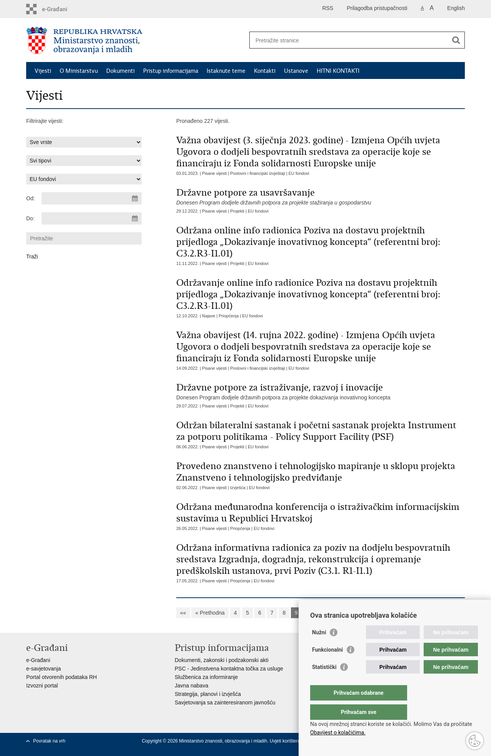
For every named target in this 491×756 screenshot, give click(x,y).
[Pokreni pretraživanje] (456, 40)
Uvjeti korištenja (287, 741)
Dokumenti (120, 70)
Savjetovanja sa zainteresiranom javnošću (225, 702)
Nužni (319, 648)
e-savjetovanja (43, 668)
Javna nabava (191, 685)
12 (340, 613)
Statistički (324, 682)
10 (310, 613)
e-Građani (38, 660)
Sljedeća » (380, 613)
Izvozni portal (42, 685)
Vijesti (43, 70)
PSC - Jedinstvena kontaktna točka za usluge (229, 668)
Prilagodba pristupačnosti (377, 8)
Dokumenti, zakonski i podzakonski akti (222, 660)
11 (325, 613)
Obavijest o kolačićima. (338, 732)
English (456, 8)
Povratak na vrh (49, 741)
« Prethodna (209, 613)
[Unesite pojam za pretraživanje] (349, 40)
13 (355, 613)
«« (183, 613)
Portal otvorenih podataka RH (61, 677)
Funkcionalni (327, 665)
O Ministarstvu (79, 70)
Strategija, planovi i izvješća (208, 694)
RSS (327, 8)
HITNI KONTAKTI (338, 70)
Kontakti (265, 70)
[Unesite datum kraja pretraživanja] (92, 218)
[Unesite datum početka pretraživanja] (92, 198)
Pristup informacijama (170, 70)
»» (405, 613)
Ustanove (296, 70)
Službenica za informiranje (206, 677)
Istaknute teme (226, 70)
